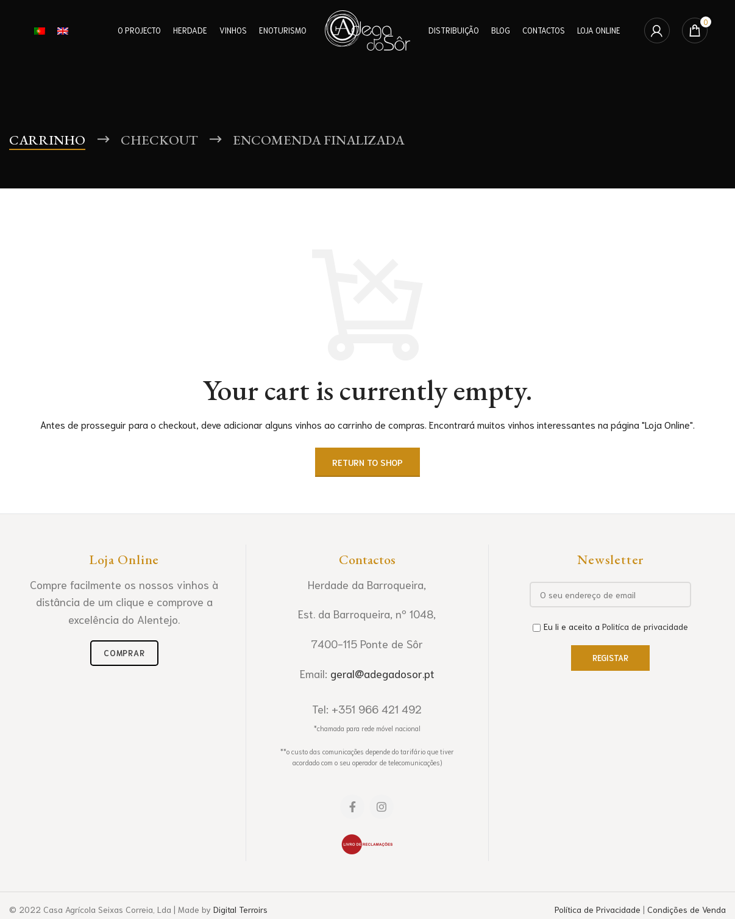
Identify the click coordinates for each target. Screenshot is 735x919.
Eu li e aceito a (610, 626)
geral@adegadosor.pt (382, 673)
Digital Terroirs (240, 909)
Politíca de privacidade (645, 626)
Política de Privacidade (598, 909)
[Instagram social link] (381, 807)
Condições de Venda (686, 909)
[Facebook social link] (352, 807)
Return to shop (367, 462)
